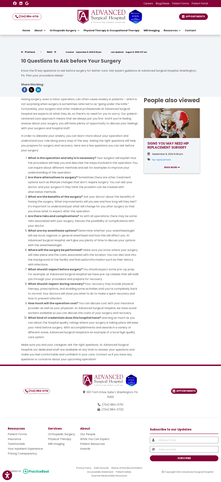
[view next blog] (51, 52)
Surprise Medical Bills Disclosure (109, 475)
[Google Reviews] (26, 3)
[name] (187, 440)
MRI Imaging (152, 30)
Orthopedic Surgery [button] (64, 30)
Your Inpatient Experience (25, 449)
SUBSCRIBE (184, 458)
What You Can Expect (94, 439)
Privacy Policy (83, 467)
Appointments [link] (193, 16)
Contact (190, 30)
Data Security (101, 467)
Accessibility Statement (100, 471)
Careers (148, 3)
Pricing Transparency (22, 454)
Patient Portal (200, 3)
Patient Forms (180, 3)
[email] (187, 449)
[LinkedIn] (20, 3)
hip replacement (161, 159)
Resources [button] (172, 30)
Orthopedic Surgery (61, 434)
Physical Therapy (59, 439)
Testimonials (16, 444)
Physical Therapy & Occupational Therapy (112, 30)
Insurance (14, 439)
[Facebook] (15, 3)
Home (26, 30)
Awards (85, 449)
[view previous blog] (28, 52)
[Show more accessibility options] (7, 475)
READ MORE (172, 167)
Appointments (184, 391)
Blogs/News (162, 3)
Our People (87, 434)
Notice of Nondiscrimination (126, 467)
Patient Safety (123, 471)
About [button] (40, 30)
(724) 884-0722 (112, 409)
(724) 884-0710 (27, 16)
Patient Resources (92, 444)
